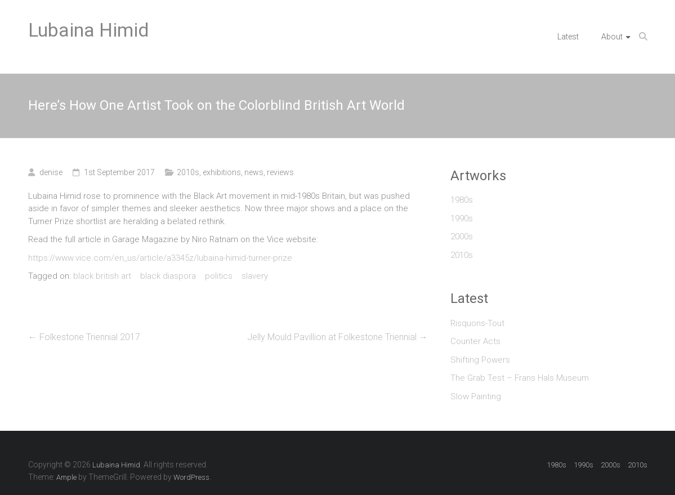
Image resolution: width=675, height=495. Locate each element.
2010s (188, 172)
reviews (280, 172)
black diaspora (168, 276)
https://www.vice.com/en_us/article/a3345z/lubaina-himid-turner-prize (160, 258)
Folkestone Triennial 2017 (84, 337)
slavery (255, 276)
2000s (461, 236)
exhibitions (222, 172)
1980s (461, 200)
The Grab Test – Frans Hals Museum (519, 378)
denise (50, 172)
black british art (102, 276)
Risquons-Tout (477, 323)
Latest (568, 36)
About (612, 36)
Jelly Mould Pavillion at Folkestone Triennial (337, 337)
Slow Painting (475, 396)
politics (219, 276)
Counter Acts (475, 341)
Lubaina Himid (88, 30)
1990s (461, 218)
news (253, 172)
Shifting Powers (480, 360)
